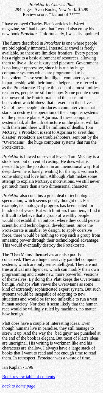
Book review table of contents (28, 376)
